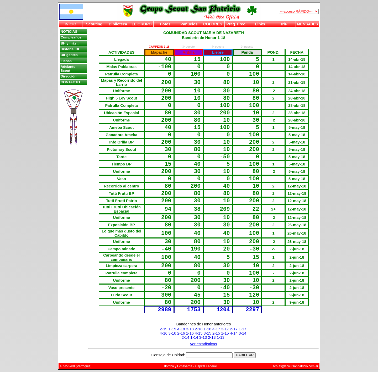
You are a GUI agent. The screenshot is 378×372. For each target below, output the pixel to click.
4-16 (163, 333)
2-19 (163, 329)
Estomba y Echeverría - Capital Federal (189, 366)
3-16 (172, 333)
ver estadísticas (203, 344)
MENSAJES (307, 24)
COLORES (212, 24)
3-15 (207, 333)
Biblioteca (118, 24)
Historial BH (71, 49)
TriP (283, 24)
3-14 (242, 333)
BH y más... (70, 43)
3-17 (225, 329)
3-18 (190, 329)
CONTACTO (70, 82)
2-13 (212, 337)
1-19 (172, 329)
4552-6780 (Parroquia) (76, 366)
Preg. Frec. (236, 24)
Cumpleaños (71, 37)
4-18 (181, 329)
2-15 (216, 333)
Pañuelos (188, 24)
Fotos (165, 24)
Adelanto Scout (68, 69)
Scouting (94, 24)
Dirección (69, 76)
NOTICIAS (69, 32)
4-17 (216, 329)
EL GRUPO (141, 24)
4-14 (234, 333)
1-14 (194, 337)
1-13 (220, 337)
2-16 (181, 333)
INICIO (70, 24)
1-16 (190, 333)
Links (260, 24)
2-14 (185, 337)
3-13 (203, 337)
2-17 (234, 329)
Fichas (66, 61)
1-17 (242, 329)
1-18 (207, 329)
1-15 (225, 333)
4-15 (198, 333)
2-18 (198, 329)
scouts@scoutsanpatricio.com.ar (295, 366)
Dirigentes (69, 55)
